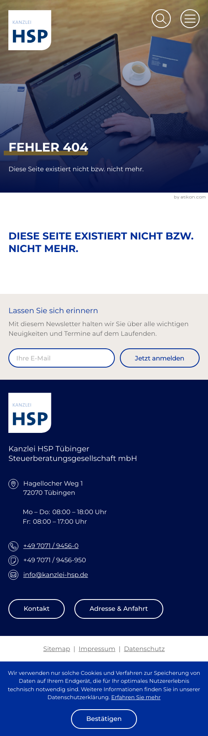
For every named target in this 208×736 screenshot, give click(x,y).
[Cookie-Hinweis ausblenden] (104, 719)
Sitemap (56, 649)
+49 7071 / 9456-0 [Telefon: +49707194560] (51, 546)
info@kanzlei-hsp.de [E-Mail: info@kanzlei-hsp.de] (55, 575)
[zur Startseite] (29, 30)
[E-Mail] (61, 358)
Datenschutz (144, 649)
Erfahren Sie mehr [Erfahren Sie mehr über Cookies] (135, 697)
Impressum (97, 649)
